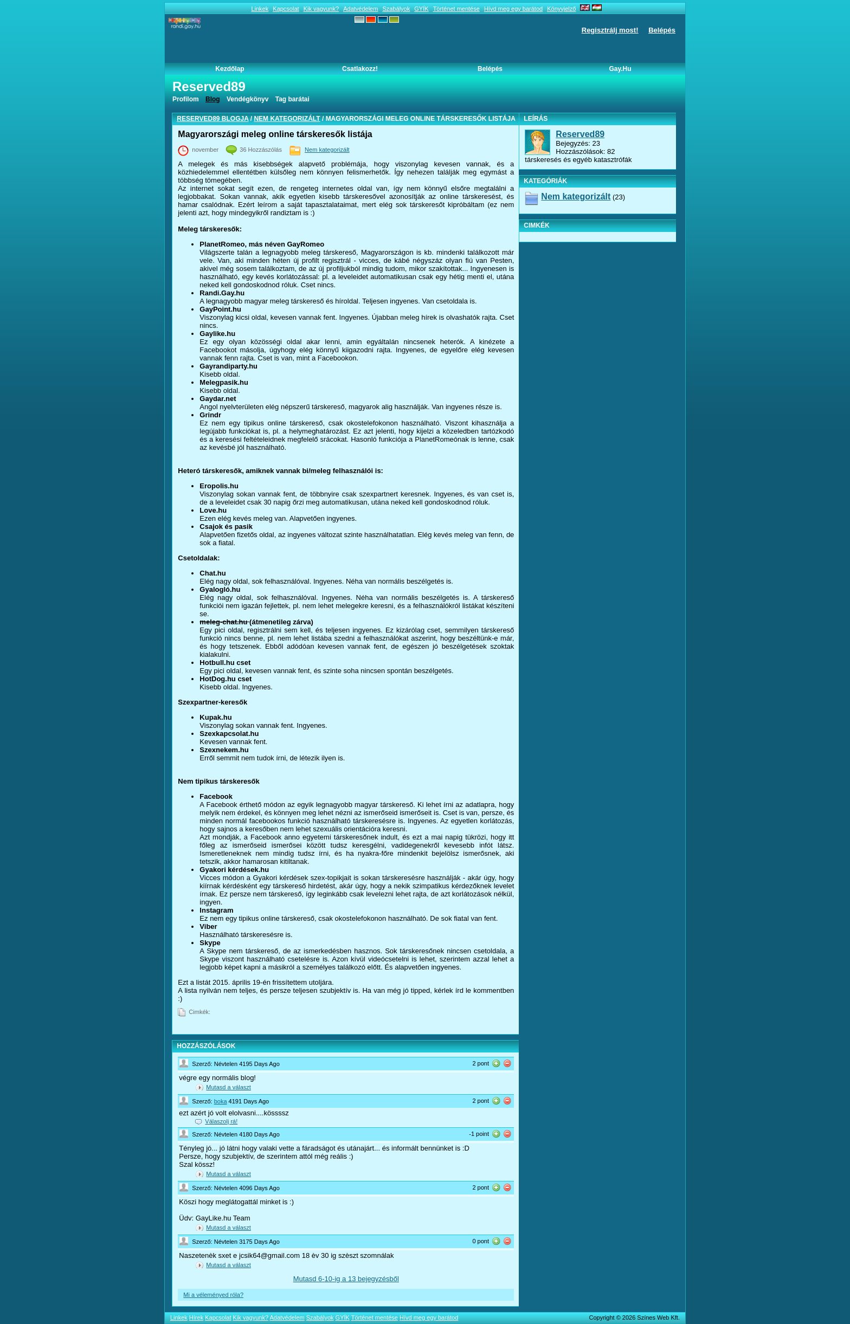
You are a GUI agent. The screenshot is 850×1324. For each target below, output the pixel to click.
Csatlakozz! (360, 69)
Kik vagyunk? (321, 8)
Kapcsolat (286, 8)
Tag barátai (292, 99)
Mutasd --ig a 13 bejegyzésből (346, 1279)
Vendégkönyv (247, 99)
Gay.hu (620, 69)
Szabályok (396, 8)
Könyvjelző (561, 8)
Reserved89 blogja (212, 118)
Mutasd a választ (228, 1087)
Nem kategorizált (287, 118)
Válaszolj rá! (221, 1121)
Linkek (259, 8)
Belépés (661, 30)
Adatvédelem (360, 8)
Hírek (196, 1317)
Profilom (185, 99)
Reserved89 (580, 134)
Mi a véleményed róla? (213, 1294)
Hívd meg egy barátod (513, 8)
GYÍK (421, 8)
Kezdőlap (229, 69)
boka (220, 1101)
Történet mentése (456, 8)
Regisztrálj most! (610, 30)
